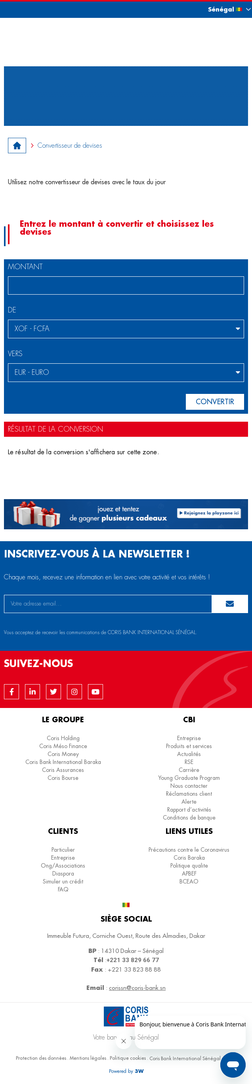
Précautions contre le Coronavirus (189, 849)
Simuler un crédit (63, 881)
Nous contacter (189, 785)
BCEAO (189, 881)
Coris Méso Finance (63, 746)
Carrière (189, 769)
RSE (189, 762)
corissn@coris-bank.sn (137, 987)
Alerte (189, 801)
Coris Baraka (189, 857)
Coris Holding (63, 738)
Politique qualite (189, 865)
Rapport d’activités (189, 809)
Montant (25, 267)
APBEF (189, 873)
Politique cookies (128, 1058)
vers (15, 354)
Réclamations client (189, 793)
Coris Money (63, 754)
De (12, 310)
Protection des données (41, 1058)
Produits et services (189, 746)
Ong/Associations (63, 865)
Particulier (63, 849)
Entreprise (189, 738)
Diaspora (63, 873)
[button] (222, 9)
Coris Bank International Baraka (63, 762)
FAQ (63, 889)
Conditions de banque (189, 817)
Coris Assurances (63, 769)
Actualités (189, 754)
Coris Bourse (63, 777)
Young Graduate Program (189, 777)
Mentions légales (88, 1058)
